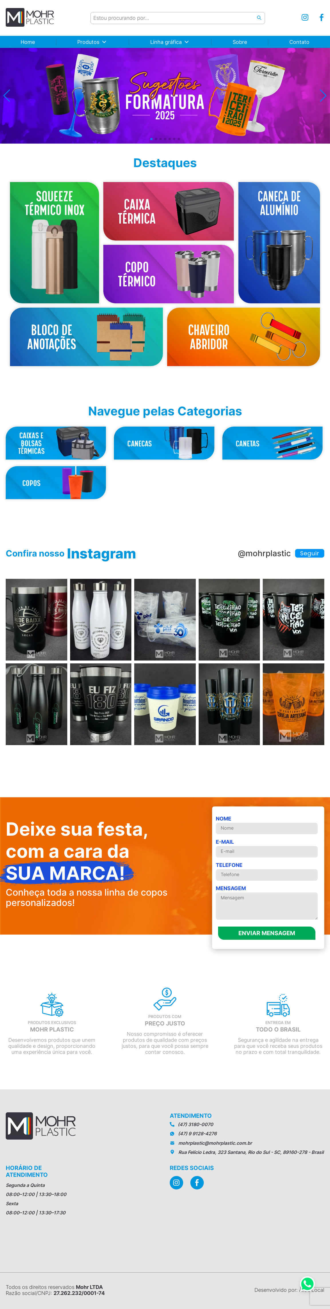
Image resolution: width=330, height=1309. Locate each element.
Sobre (240, 42)
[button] (7, 95)
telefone (267, 871)
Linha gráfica (166, 42)
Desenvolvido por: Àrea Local (289, 1290)
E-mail (267, 848)
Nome (267, 825)
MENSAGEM (267, 903)
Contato (299, 42)
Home (28, 42)
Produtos (88, 42)
